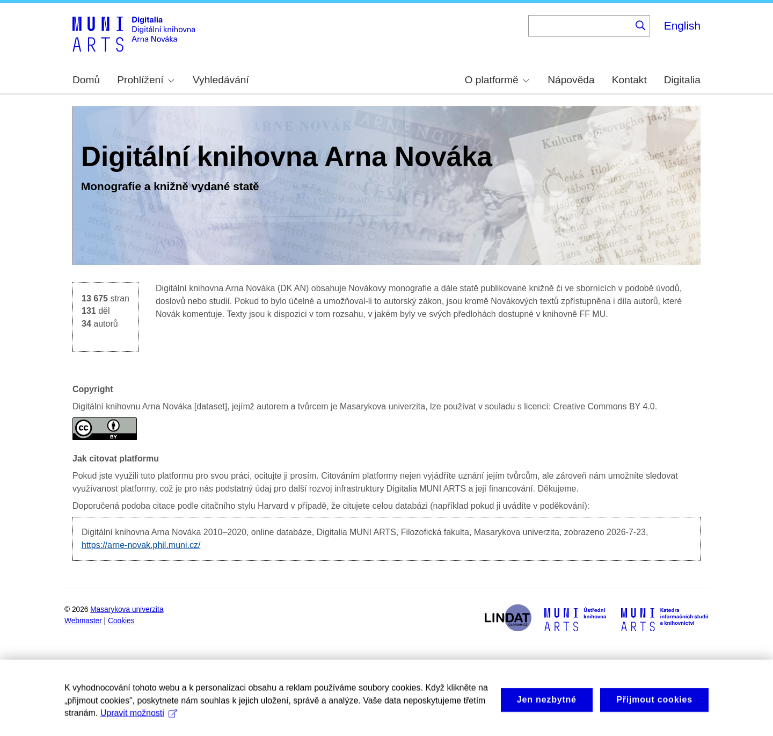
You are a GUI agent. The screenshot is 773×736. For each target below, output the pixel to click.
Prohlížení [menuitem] (145, 80)
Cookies (121, 621)
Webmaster (83, 621)
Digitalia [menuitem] (682, 80)
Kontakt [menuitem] (629, 80)
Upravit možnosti (138, 724)
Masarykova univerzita (126, 609)
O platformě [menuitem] (497, 80)
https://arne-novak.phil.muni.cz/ (141, 545)
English (682, 25)
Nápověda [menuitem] (571, 80)
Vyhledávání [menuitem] (221, 80)
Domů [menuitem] (86, 80)
